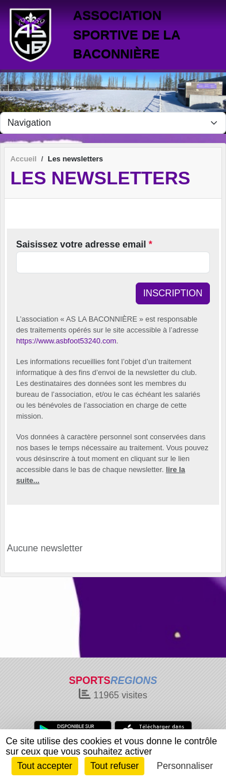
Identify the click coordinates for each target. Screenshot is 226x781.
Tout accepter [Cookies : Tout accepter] (44, 766)
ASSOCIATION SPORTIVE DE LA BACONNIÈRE (126, 34)
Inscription (172, 293)
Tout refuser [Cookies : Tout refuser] (114, 766)
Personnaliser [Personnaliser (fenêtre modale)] (185, 766)
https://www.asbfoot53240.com (66, 341)
